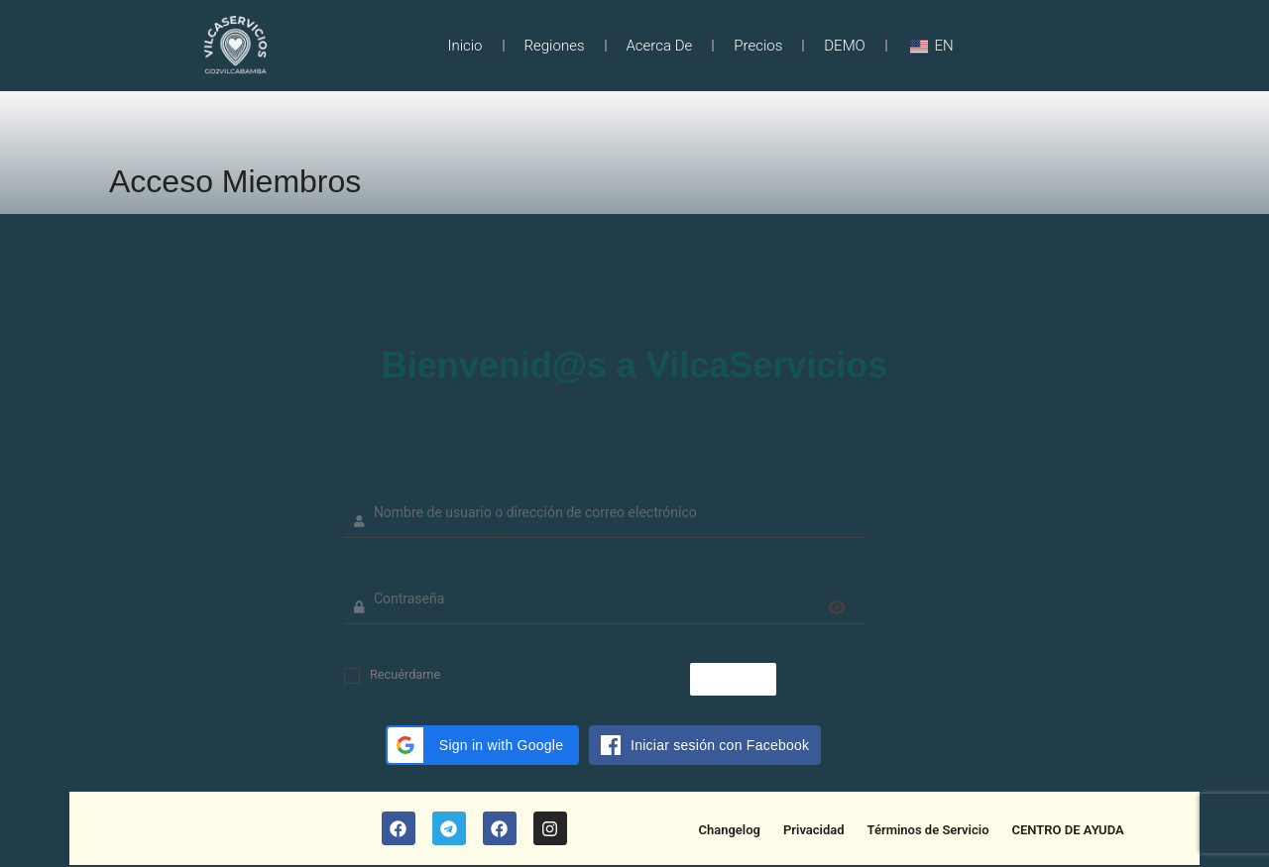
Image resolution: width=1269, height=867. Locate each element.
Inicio (464, 45)
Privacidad (814, 829)
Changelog (729, 829)
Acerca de (660, 45)
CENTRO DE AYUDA (1068, 829)
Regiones (554, 45)
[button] (482, 745)
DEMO (844, 45)
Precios (758, 45)
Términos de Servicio (928, 829)
